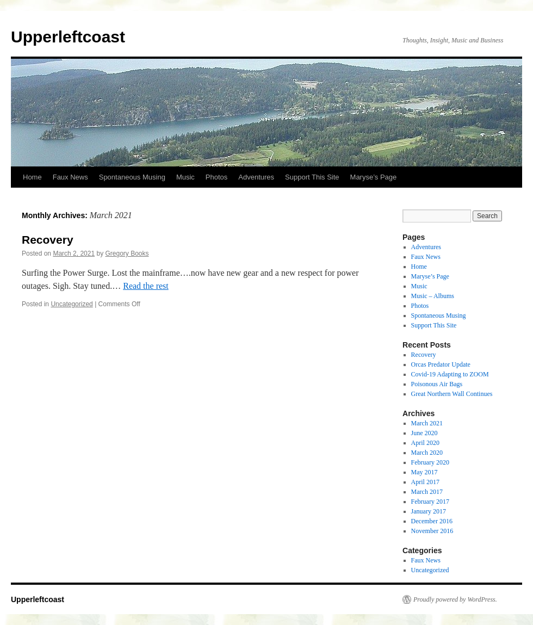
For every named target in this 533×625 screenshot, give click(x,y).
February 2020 (430, 462)
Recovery (47, 239)
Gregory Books (126, 253)
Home (32, 177)
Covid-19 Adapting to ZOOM (450, 374)
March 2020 (427, 452)
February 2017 (430, 501)
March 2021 (427, 423)
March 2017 (427, 492)
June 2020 (424, 433)
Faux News (70, 177)
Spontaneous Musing (132, 177)
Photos (216, 177)
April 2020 (425, 443)
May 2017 (424, 472)
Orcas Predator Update (440, 364)
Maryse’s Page (373, 177)
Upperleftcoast (68, 37)
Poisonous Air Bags (437, 384)
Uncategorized (71, 304)
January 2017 (428, 511)
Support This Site (312, 177)
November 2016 (432, 531)
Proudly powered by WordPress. (455, 599)
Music (185, 177)
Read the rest (146, 285)
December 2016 (432, 521)
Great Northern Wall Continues (452, 394)
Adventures (256, 177)
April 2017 (425, 482)
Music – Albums (432, 296)
